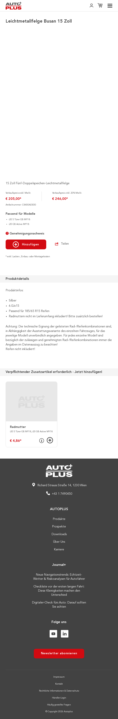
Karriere (59, 549)
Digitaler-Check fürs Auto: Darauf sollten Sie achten (59, 604)
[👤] (91, 5)
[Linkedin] (64, 634)
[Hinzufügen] (50, 440)
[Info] (41, 440)
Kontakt (59, 684)
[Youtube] (53, 634)
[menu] (109, 6)
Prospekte (59, 526)
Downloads (59, 534)
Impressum (59, 677)
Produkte (59, 519)
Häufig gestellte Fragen (59, 705)
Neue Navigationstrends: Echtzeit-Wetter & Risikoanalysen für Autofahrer (59, 577)
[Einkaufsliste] (100, 5)
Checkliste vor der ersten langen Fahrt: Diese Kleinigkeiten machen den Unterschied (59, 591)
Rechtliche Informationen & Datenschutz (59, 691)
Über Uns (59, 541)
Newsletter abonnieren (59, 653)
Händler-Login (59, 698)
